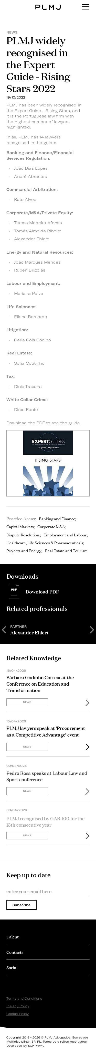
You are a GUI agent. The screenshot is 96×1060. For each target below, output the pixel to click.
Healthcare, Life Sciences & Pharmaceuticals (44, 542)
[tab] (48, 936)
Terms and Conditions (24, 998)
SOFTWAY (35, 1045)
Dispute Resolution (23, 534)
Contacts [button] (14, 952)
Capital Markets (20, 526)
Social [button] (11, 967)
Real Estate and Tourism (66, 550)
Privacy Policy (17, 1006)
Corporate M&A (51, 526)
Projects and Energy (23, 550)
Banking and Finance (57, 518)
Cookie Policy (17, 1014)
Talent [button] (12, 936)
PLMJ (48, 3)
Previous (3, 629)
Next (92, 629)
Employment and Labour (65, 534)
